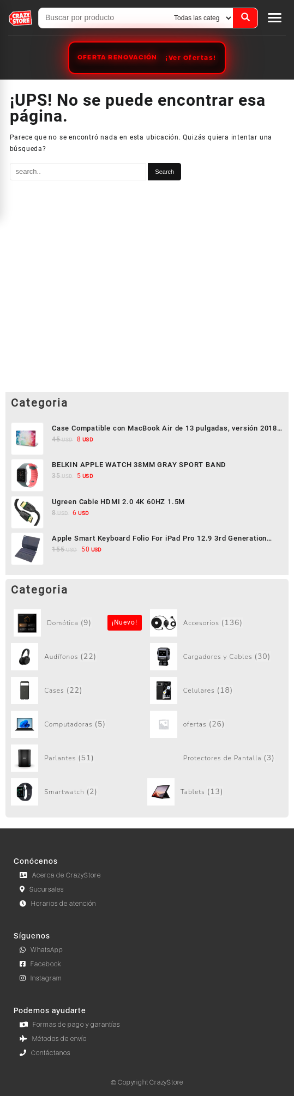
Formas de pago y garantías (70, 1024)
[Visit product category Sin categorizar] (80, 623)
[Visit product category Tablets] (214, 792)
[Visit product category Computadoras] (78, 724)
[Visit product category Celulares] (217, 690)
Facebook (41, 964)
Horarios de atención (58, 903)
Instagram (41, 978)
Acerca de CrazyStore (60, 875)
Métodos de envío (53, 1039)
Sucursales (42, 889)
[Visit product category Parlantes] (78, 758)
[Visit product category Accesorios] (217, 623)
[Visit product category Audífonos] (78, 656)
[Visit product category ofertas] (217, 724)
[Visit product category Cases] (78, 690)
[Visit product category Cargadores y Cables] (217, 656)
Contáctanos (45, 1053)
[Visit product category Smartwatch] (78, 792)
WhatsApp (41, 950)
